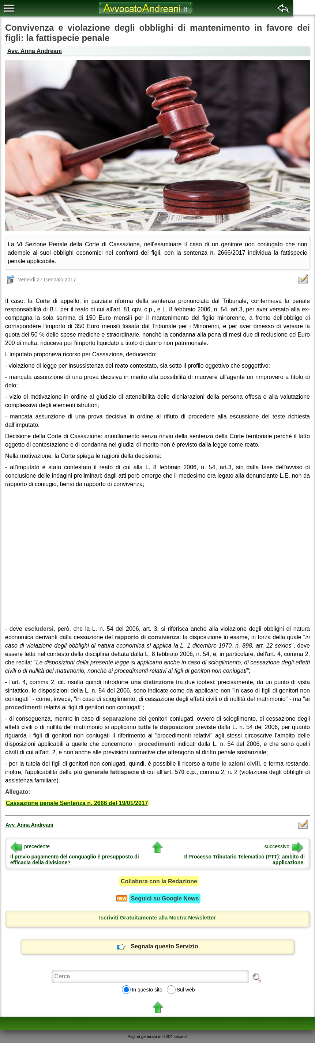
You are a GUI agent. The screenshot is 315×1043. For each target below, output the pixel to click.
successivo (284, 846)
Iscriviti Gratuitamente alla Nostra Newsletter (157, 917)
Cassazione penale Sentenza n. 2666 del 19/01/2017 (77, 803)
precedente (30, 846)
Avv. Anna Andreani (34, 51)
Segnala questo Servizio (157, 946)
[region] (157, 554)
